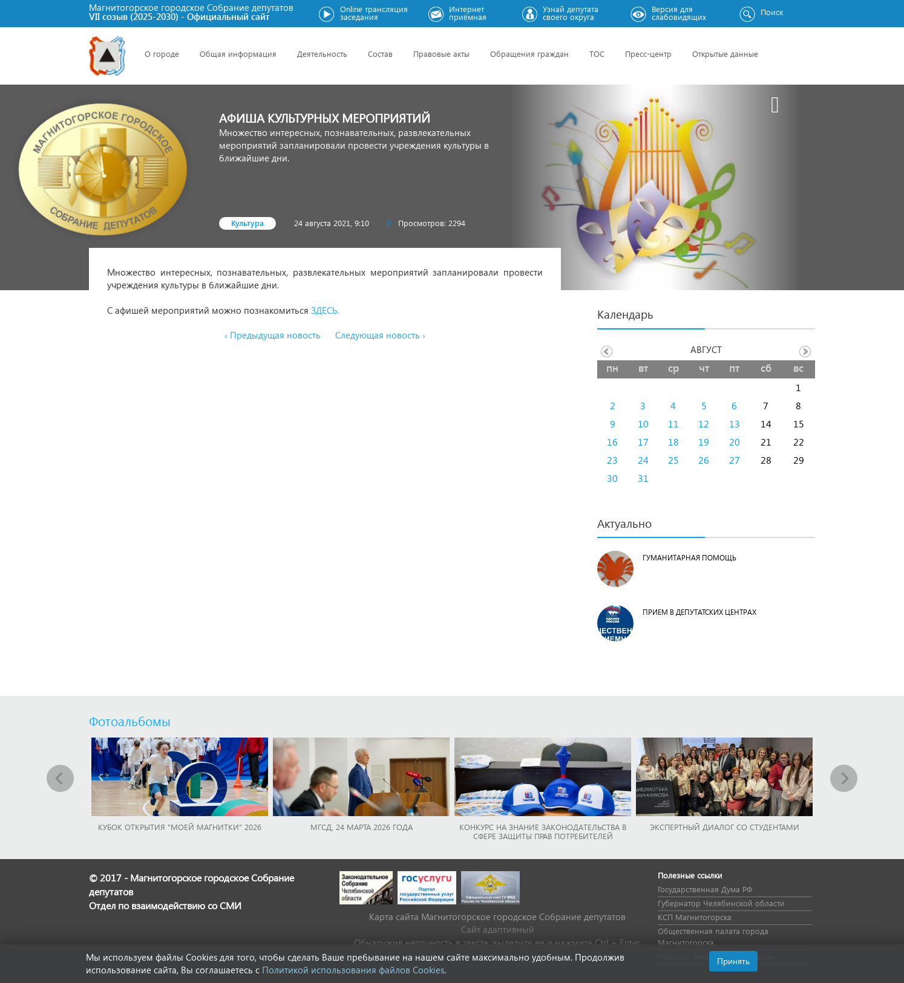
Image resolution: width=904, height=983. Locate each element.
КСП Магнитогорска (695, 917)
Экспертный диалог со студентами (724, 826)
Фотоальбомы (130, 721)
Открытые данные (725, 53)
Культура (247, 223)
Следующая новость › (380, 335)
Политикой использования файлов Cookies (353, 970)
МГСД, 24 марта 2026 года (361, 826)
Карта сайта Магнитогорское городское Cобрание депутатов (497, 916)
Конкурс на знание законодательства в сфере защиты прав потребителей (542, 831)
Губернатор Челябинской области (721, 903)
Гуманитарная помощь (689, 557)
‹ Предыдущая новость (272, 335)
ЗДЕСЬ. (325, 310)
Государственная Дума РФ (705, 889)
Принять (733, 961)
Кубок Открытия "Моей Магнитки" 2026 (179, 826)
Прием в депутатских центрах (699, 612)
